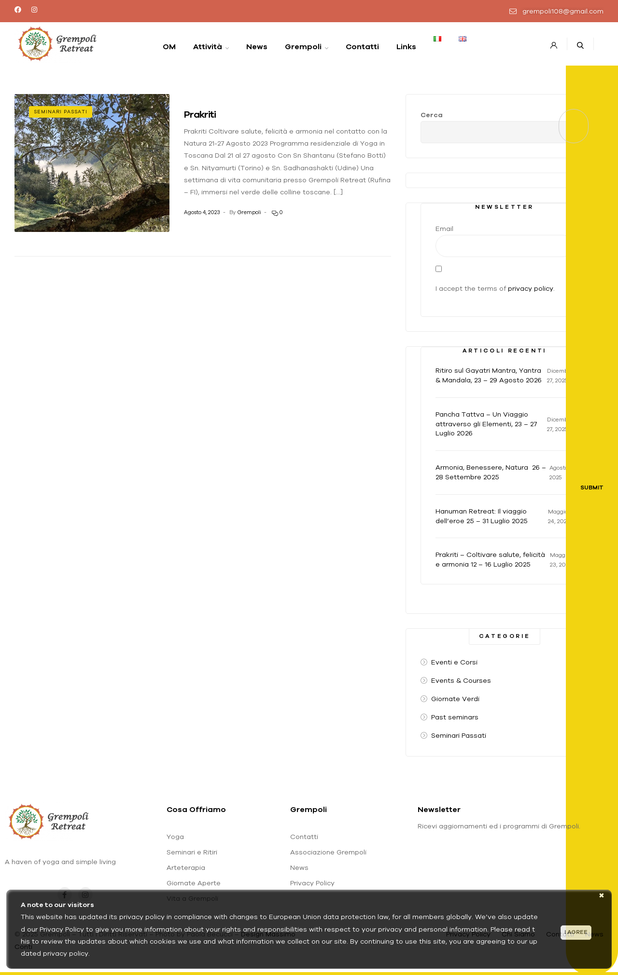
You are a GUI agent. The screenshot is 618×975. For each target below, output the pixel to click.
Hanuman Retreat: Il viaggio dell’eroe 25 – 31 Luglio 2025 (481, 516)
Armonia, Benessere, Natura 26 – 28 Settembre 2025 (490, 472)
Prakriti (200, 114)
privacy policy (530, 288)
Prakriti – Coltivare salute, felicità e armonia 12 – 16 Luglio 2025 (490, 559)
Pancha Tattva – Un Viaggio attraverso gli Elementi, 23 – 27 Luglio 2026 (486, 423)
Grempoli (249, 212)
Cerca (432, 115)
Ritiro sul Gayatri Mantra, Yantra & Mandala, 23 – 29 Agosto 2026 (488, 375)
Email (444, 228)
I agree (576, 932)
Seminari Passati (60, 111)
